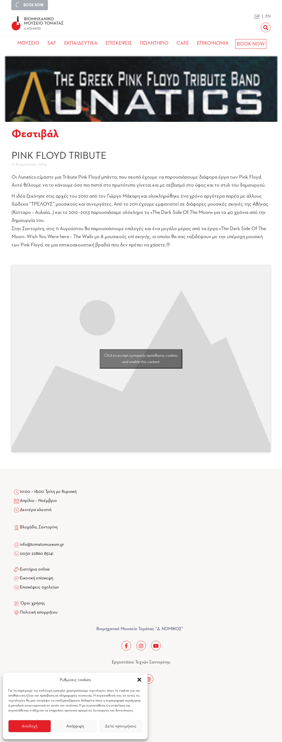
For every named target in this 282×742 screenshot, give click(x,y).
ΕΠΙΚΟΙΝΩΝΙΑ (213, 43)
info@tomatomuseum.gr (42, 544)
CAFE (183, 43)
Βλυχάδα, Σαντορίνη (36, 527)
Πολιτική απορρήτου (39, 612)
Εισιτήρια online (35, 569)
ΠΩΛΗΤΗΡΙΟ (154, 43)
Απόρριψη (75, 726)
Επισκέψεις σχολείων (39, 587)
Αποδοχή (29, 726)
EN (267, 16)
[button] (139, 679)
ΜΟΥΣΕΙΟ (28, 43)
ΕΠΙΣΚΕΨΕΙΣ (118, 43)
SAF (51, 43)
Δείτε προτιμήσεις (120, 726)
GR (257, 16)
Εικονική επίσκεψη (36, 578)
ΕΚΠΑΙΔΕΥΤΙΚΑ (80, 43)
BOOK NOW (251, 44)
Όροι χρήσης (33, 603)
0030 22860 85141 (36, 554)
